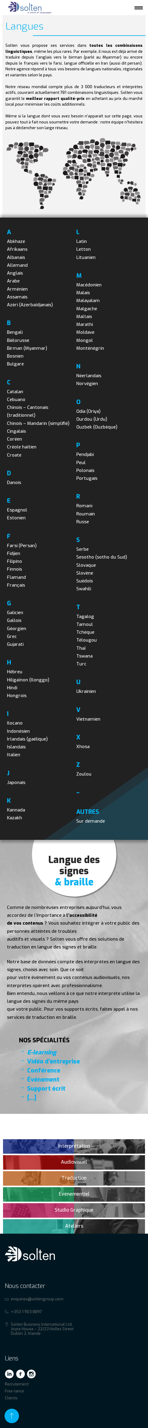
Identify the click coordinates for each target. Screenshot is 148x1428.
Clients (11, 1398)
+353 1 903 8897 (26, 1311)
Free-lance (14, 1391)
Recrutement (17, 1384)
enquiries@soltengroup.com (37, 1299)
